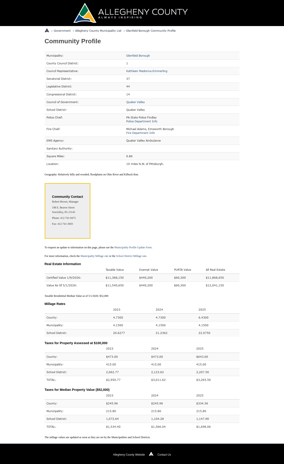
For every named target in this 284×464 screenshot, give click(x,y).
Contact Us (164, 454)
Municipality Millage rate (94, 256)
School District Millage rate (131, 256)
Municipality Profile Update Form (133, 247)
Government (62, 30)
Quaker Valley (135, 102)
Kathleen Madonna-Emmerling (146, 70)
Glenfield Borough (138, 55)
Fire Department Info (140, 132)
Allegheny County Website (129, 454)
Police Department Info (141, 121)
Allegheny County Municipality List (98, 30)
